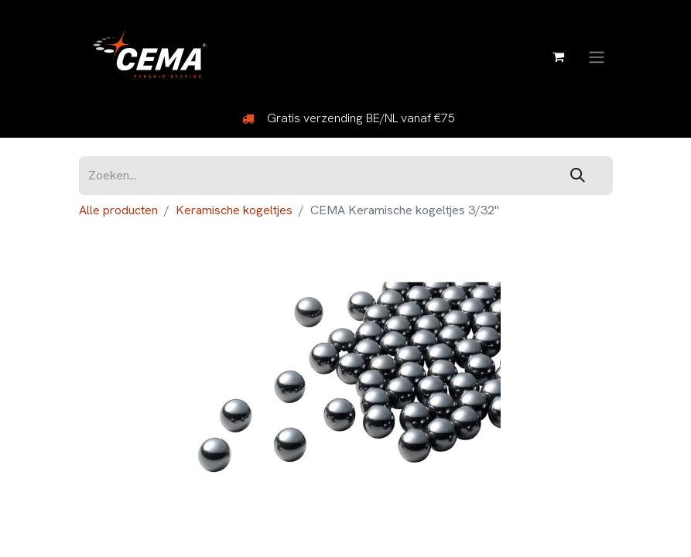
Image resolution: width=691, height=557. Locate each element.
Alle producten (118, 210)
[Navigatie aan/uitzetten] (596, 56)
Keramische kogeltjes (234, 210)
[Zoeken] (577, 176)
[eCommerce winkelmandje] (558, 56)
